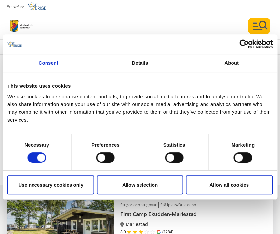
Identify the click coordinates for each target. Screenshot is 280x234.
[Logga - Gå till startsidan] (32, 26)
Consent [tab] (48, 63)
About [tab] (231, 63)
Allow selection (140, 185)
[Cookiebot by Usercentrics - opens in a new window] (244, 44)
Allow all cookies (229, 185)
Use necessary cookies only (50, 185)
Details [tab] (140, 63)
